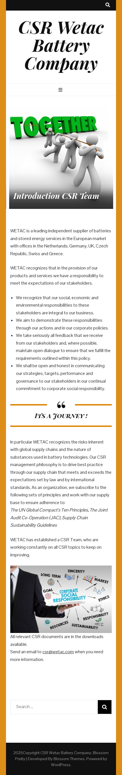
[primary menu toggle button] (61, 90)
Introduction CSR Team (56, 195)
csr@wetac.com (58, 652)
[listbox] (61, 157)
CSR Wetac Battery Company (61, 44)
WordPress (60, 764)
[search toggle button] (107, 5)
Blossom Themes (69, 758)
